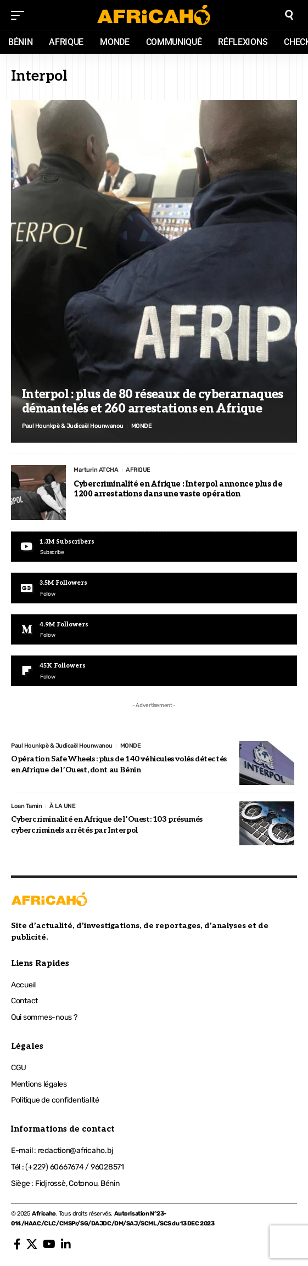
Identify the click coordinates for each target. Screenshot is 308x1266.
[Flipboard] (154, 670)
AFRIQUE (138, 469)
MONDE (141, 425)
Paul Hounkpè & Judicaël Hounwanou (73, 425)
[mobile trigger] (20, 15)
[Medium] (154, 629)
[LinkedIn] (66, 1244)
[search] (289, 15)
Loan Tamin (26, 806)
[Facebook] (17, 1244)
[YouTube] (49, 1244)
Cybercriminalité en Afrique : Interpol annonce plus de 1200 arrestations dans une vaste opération (178, 489)
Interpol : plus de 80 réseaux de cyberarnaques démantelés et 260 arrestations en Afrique (152, 401)
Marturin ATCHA (96, 469)
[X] (32, 1244)
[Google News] (154, 588)
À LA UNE (62, 806)
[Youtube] (154, 547)
